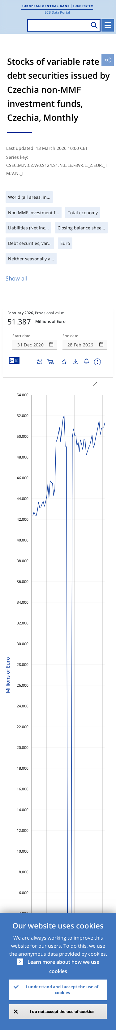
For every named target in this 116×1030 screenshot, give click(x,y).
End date (70, 335)
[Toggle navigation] (107, 25)
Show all (17, 278)
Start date (21, 335)
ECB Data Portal (57, 12)
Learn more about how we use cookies (63, 966)
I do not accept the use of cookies (62, 1011)
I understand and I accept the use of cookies (62, 990)
